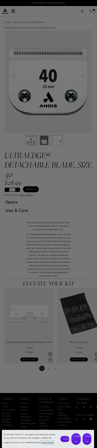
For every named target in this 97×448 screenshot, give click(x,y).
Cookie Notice (47, 442)
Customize (66, 438)
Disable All (77, 439)
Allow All (88, 439)
